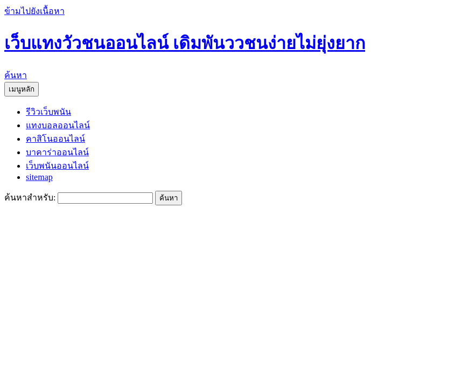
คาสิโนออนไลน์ (55, 138)
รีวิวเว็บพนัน (48, 111)
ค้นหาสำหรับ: (29, 197)
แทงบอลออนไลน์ (58, 125)
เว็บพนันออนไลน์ (57, 165)
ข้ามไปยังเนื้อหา (34, 11)
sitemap (39, 177)
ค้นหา (15, 75)
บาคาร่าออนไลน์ (57, 152)
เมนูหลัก (21, 89)
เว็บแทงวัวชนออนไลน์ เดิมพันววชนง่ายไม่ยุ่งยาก (184, 43)
